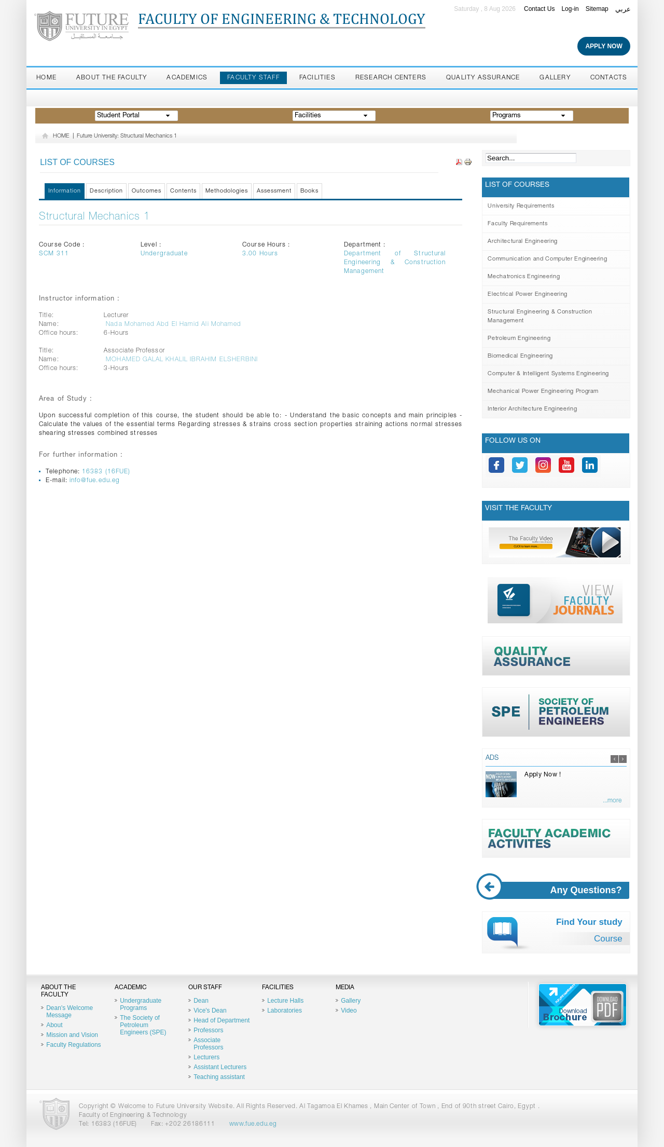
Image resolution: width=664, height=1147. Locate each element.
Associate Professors (208, 1043)
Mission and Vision (72, 1035)
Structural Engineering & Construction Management (540, 316)
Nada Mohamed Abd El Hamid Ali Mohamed (173, 324)
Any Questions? (556, 890)
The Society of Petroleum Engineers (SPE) (143, 1025)
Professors (208, 1030)
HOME (61, 136)
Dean (201, 1000)
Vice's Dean (209, 1010)
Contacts (609, 78)
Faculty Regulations (73, 1044)
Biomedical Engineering (520, 356)
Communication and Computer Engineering (547, 259)
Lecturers (206, 1057)
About (54, 1025)
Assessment (274, 191)
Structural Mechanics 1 (94, 217)
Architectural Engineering (523, 241)
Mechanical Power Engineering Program (543, 391)
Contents (183, 191)
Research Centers (390, 78)
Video (348, 1010)
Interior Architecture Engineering (532, 409)
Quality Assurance (483, 78)
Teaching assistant (219, 1077)
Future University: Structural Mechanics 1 (127, 136)
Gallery (555, 78)
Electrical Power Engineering (527, 294)
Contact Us (539, 8)
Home (46, 78)
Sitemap (597, 8)
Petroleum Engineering (519, 339)
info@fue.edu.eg (95, 480)
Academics (187, 78)
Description (106, 191)
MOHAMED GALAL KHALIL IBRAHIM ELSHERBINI (182, 360)
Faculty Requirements (517, 224)
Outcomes (146, 191)
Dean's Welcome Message (69, 1011)
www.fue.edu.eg (253, 1124)
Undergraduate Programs (140, 1004)
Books (309, 191)
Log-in (569, 8)
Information (64, 191)
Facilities (317, 78)
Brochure (582, 1005)
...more (612, 801)
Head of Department (221, 1020)
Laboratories (284, 1010)
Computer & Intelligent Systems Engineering (548, 374)
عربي (623, 9)
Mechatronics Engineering (524, 277)
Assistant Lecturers (219, 1067)
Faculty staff (253, 78)
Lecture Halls (285, 1000)
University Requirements (521, 206)
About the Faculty (111, 78)
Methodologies (226, 191)
